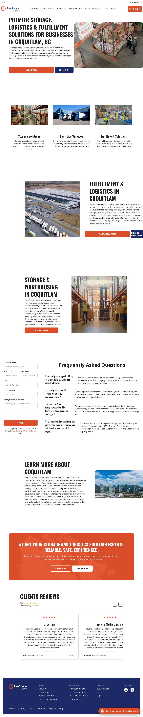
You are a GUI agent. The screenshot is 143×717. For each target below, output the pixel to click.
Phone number (9, 390)
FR (4, 2)
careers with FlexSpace (49, 699)
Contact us (60, 568)
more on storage (41, 330)
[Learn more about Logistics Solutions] (71, 126)
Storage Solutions (77, 689)
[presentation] (21, 414)
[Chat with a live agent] (119, 711)
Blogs (113, 9)
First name (8, 371)
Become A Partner (92, 9)
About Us (43, 689)
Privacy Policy (15, 431)
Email (6, 381)
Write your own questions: (14, 400)
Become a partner (46, 696)
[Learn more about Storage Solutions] (29, 126)
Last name (25, 371)
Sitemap (60, 709)
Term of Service (30, 431)
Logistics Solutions (77, 692)
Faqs (99, 696)
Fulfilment (61, 9)
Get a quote (31, 69)
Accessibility (42, 709)
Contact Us (64, 69)
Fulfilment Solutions (78, 696)
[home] (10, 9)
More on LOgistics (107, 234)
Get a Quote (134, 8)
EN (2, 2)
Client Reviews (75, 9)
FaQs (106, 9)
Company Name (10, 362)
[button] (35, 9)
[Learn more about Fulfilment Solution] (114, 126)
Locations (73, 699)
